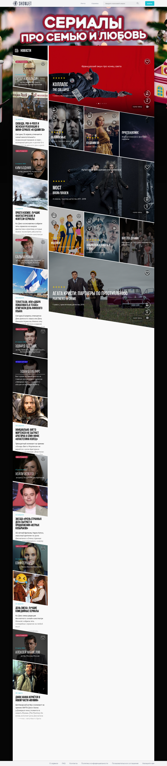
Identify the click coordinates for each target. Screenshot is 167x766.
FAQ (63, 763)
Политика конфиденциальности (94, 763)
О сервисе (53, 763)
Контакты (73, 763)
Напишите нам (148, 763)
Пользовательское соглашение (125, 763)
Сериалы (95, 3)
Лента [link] (83, 3)
